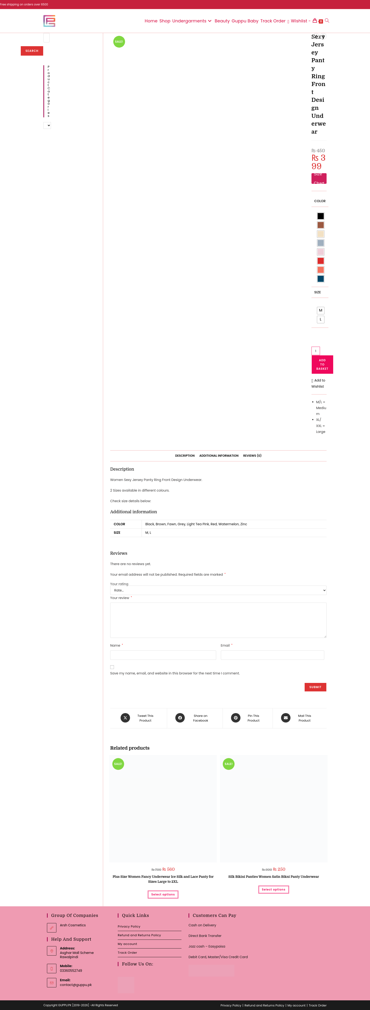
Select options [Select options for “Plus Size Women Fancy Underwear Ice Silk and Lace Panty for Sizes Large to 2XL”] (163, 893)
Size (317, 292)
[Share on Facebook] (194, 718)
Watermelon (229, 524)
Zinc (243, 524)
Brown (161, 524)
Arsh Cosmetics (73, 924)
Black (149, 524)
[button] (319, 383)
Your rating (119, 584)
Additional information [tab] (219, 456)
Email (227, 645)
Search (31, 51)
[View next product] (323, 36)
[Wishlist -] (299, 21)
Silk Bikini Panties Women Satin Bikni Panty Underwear (273, 876)
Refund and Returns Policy (139, 934)
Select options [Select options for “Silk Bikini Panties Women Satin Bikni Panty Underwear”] (274, 889)
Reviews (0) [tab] (252, 456)
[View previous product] (316, 36)
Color (320, 201)
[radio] (320, 216)
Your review (121, 597)
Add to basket (322, 364)
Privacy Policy (129, 925)
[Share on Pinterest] (248, 718)
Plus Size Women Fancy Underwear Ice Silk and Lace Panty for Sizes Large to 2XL (163, 878)
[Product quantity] (315, 351)
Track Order (127, 951)
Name (116, 645)
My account (127, 942)
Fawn (171, 524)
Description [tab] (185, 456)
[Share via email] (298, 718)
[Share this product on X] (139, 718)
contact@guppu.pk (76, 983)
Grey (181, 524)
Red (214, 524)
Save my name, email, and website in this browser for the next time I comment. (175, 673)
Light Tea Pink (198, 524)
